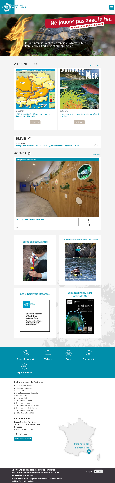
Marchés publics (21, 395)
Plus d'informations (26, 481)
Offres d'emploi (21, 390)
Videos (48, 359)
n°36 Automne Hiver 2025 (25, 413)
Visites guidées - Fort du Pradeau (30, 219)
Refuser (98, 471)
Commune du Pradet (23, 403)
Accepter (89, 471)
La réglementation (22, 398)
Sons (68, 359)
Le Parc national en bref (24, 386)
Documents (89, 359)
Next (36, 63)
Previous (34, 63)
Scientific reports (26, 359)
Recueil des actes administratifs (27, 393)
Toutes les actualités (94, 65)
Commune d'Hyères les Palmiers (27, 405)
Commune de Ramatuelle (25, 410)
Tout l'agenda (96, 155)
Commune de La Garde (24, 400)
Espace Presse (24, 372)
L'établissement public (24, 388)
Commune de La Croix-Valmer (26, 408)
